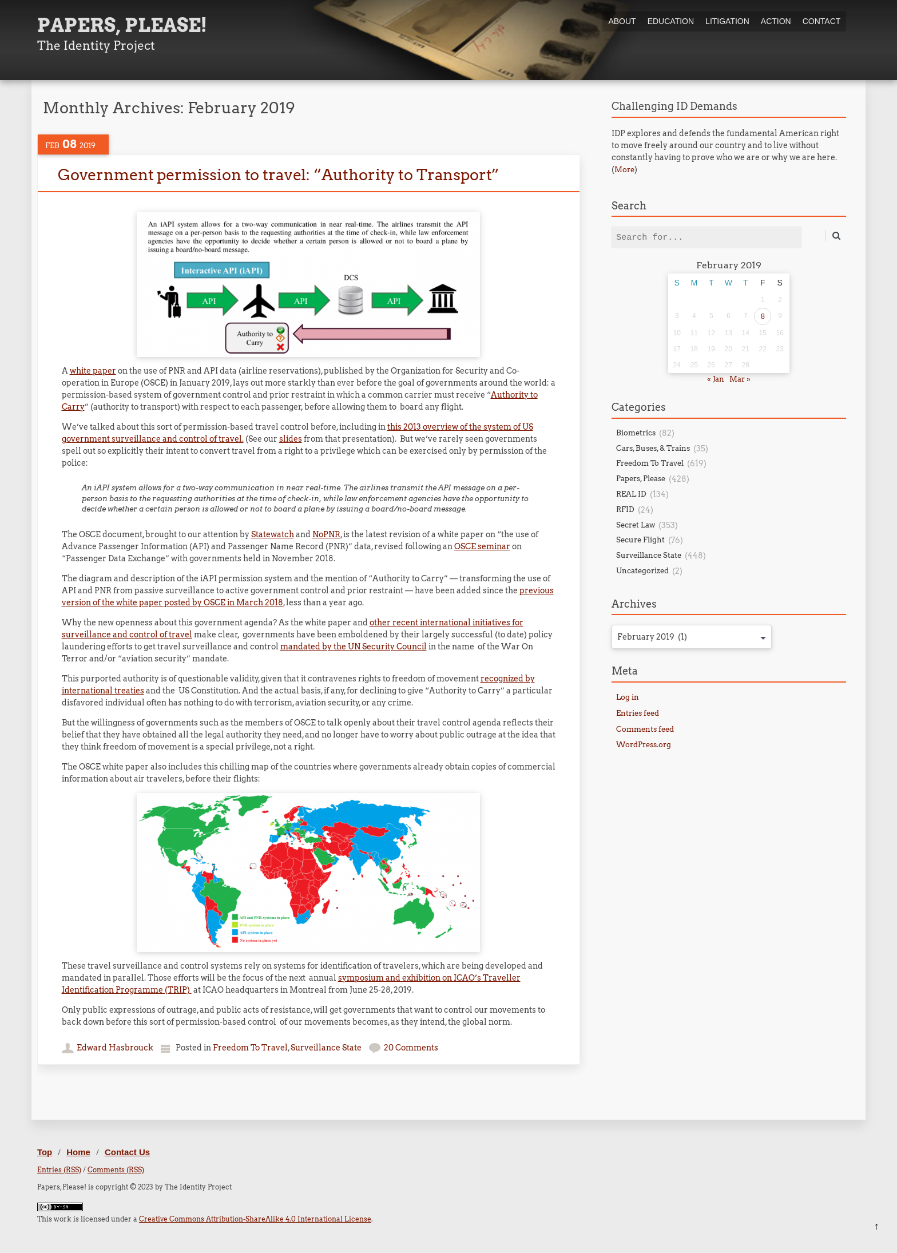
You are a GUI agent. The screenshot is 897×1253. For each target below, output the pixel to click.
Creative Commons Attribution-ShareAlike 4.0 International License (255, 1219)
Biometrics (636, 433)
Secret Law (635, 525)
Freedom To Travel (250, 1047)
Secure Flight (640, 540)
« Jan (715, 379)
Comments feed (645, 729)
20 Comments (411, 1047)
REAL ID (631, 494)
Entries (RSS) (59, 1169)
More (624, 169)
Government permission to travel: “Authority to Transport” (278, 174)
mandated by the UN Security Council (353, 646)
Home (78, 1152)
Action (776, 21)
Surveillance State (326, 1047)
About (622, 21)
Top (44, 1152)
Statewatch (272, 534)
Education (671, 21)
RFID (625, 509)
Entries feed (637, 713)
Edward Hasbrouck (115, 1047)
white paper (93, 370)
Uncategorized (642, 570)
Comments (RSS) (116, 1169)
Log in (627, 697)
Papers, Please (640, 478)
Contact (822, 21)
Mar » (740, 379)
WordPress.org (643, 744)
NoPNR (326, 534)
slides (290, 438)
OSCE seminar (482, 546)
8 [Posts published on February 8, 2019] (763, 316)
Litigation (727, 21)
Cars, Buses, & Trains (653, 448)
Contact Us (127, 1152)
